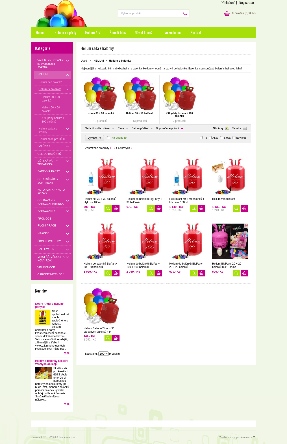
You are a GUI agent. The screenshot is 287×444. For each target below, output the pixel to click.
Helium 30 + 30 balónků (100, 113)
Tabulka (236, 128)
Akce (215, 137)
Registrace (246, 2)
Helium (41, 32)
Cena (121, 128)
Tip (205, 137)
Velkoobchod (173, 32)
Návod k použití (145, 32)
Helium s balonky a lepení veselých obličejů (51, 362)
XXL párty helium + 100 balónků (179, 114)
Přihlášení (228, 2)
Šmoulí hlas (118, 32)
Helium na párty (65, 32)
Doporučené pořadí (167, 128)
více (67, 353)
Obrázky (218, 128)
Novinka (241, 137)
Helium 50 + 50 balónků (140, 113)
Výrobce (94, 138)
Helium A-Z (93, 32)
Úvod (84, 60)
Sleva (227, 137)
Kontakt (196, 32)
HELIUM (99, 60)
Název (106, 128)
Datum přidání (140, 128)
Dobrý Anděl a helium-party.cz (49, 305)
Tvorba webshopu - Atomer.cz (237, 437)
